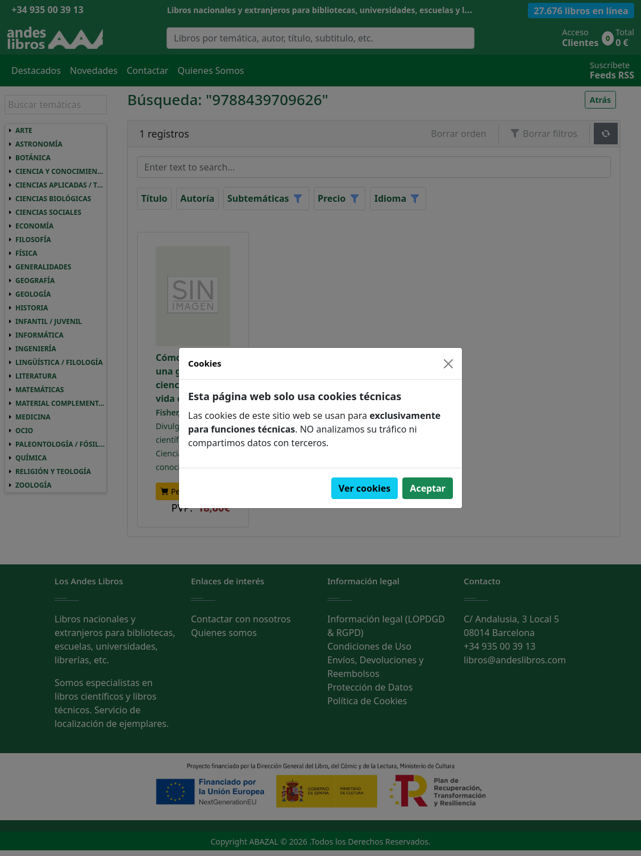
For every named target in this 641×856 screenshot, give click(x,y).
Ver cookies (365, 488)
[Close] (448, 364)
